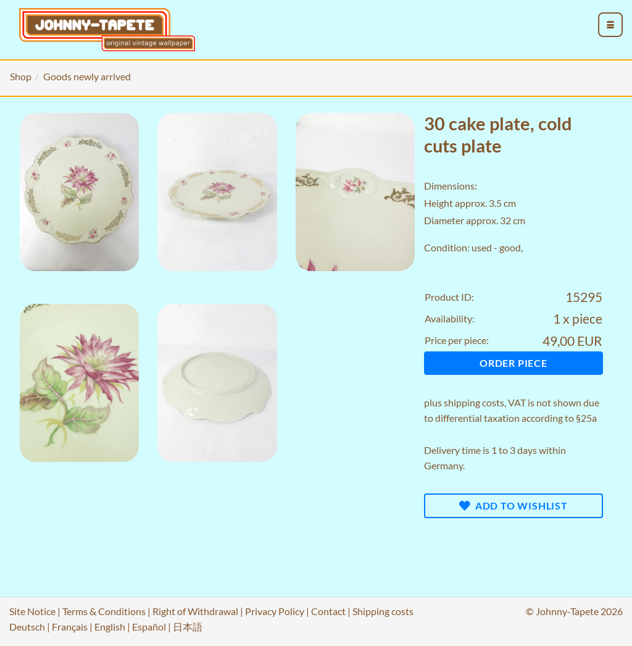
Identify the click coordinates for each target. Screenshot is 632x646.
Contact (328, 611)
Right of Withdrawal (195, 611)
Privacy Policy (274, 611)
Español (149, 626)
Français (70, 626)
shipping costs (474, 402)
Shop (20, 76)
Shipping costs (383, 611)
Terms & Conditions (104, 611)
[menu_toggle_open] (610, 24)
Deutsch (27, 626)
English (109, 626)
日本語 (187, 626)
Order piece (513, 363)
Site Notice (32, 611)
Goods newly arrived (87, 76)
